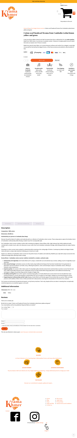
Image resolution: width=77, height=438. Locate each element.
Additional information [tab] (23, 223)
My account (59, 398)
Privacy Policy (60, 402)
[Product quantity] (26, 60)
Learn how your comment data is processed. (31, 332)
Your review (4, 309)
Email (3, 323)
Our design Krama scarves (37, 28)
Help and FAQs (50, 403)
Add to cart (42, 60)
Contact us (49, 405)
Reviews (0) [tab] (38, 223)
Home (25, 28)
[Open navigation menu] (57, 11)
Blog (48, 400)
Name (3, 321)
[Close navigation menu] (60, 14)
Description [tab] (8, 223)
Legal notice (59, 400)
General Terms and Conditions (64, 403)
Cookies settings (39, 422)
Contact (7, 411)
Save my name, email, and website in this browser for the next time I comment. (21, 325)
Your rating (4, 307)
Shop (29, 28)
